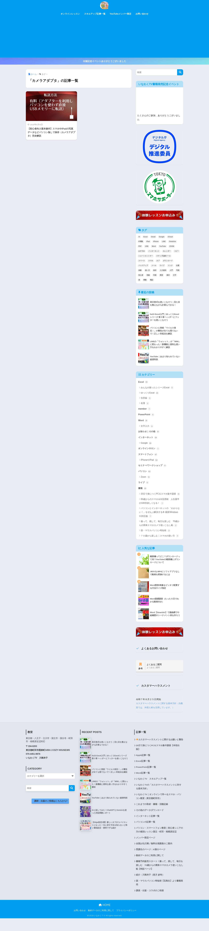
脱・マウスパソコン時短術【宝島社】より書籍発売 (159, 895)
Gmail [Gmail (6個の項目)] (153, 237)
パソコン (145, 472)
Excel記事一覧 (143, 771)
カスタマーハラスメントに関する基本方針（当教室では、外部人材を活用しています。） (157, 709)
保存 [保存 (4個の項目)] (154, 270)
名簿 (145, 403)
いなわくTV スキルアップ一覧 (151, 789)
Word (143, 420)
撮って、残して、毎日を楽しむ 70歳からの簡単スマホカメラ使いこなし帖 (159, 524)
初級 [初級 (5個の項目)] (148, 275)
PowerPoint (146, 415)
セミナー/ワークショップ (153, 466)
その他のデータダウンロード (150, 821)
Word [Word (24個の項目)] (154, 246)
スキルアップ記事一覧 (94, 14)
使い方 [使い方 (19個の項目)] (147, 270)
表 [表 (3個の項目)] (139, 280)
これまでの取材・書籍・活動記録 (152, 815)
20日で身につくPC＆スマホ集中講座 (160, 495)
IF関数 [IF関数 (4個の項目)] (140, 241)
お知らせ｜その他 (149, 432)
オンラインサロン (149, 449)
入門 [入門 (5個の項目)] (171, 270)
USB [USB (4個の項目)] (146, 246)
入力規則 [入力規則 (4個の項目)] (163, 270)
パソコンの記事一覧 (145, 833)
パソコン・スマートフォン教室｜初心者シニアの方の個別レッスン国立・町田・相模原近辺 (159, 841)
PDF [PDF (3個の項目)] (140, 246)
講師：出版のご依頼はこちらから (51, 807)
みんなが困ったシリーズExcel (157, 387)
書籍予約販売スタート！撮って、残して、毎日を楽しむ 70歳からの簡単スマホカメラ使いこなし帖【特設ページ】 (159, 877)
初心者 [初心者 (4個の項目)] (140, 275)
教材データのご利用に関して (150, 867)
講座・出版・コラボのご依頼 (150, 903)
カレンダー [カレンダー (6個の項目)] (167, 251)
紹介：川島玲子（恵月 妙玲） (150, 887)
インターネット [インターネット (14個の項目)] (153, 251)
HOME (104, 917)
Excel (143, 382)
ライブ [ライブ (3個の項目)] (162, 265)
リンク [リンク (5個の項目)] (170, 265)
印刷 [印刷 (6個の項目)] (154, 275)
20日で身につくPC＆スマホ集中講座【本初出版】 (158, 757)
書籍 (142, 489)
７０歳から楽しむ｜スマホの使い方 (160, 537)
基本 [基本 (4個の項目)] (168, 275)
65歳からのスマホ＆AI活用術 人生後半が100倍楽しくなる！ (159, 502)
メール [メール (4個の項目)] (153, 265)
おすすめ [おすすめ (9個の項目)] (141, 251)
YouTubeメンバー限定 (120, 14)
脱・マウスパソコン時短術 (155, 532)
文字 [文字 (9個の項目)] (174, 275)
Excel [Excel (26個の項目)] (145, 237)
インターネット (148, 438)
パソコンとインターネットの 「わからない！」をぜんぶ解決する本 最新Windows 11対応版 (159, 513)
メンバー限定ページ (145, 849)
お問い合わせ (142, 14)
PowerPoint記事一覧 (146, 777)
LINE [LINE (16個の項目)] (164, 241)
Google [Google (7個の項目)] (161, 237)
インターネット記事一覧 (147, 827)
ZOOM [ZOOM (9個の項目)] (171, 246)
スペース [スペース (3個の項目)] (141, 261)
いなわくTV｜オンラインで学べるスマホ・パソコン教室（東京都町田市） (158, 807)
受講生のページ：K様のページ (150, 861)
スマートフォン (148, 455)
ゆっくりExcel (150, 393)
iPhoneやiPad (149, 461)
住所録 (146, 398)
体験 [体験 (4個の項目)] (140, 270)
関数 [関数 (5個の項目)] (145, 280)
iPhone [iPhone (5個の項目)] (155, 241)
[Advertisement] (104, 37)
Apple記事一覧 (143, 765)
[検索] (180, 72)
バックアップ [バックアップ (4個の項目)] (143, 265)
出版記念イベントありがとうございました (104, 61)
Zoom (145, 478)
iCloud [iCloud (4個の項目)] (170, 237)
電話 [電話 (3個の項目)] (151, 280)
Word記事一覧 (143, 783)
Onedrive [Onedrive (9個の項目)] (172, 241)
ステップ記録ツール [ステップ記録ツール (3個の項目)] (163, 256)
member (144, 409)
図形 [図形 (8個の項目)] (161, 275)
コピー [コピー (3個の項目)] (176, 251)
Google (146, 443)
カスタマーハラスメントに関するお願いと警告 (158, 747)
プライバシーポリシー (126, 923)
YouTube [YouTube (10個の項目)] (162, 246)
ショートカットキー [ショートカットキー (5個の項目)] (145, 256)
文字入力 (147, 426)
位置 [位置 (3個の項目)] (177, 265)
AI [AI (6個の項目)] (139, 237)
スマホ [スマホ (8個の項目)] (150, 261)
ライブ (143, 483)
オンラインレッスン (70, 14)
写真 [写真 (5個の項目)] (177, 270)
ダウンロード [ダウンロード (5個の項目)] (168, 261)
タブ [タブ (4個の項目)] (158, 261)
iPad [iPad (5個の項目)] (148, 241)
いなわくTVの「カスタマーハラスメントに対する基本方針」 (158, 797)
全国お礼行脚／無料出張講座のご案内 (154, 855)
